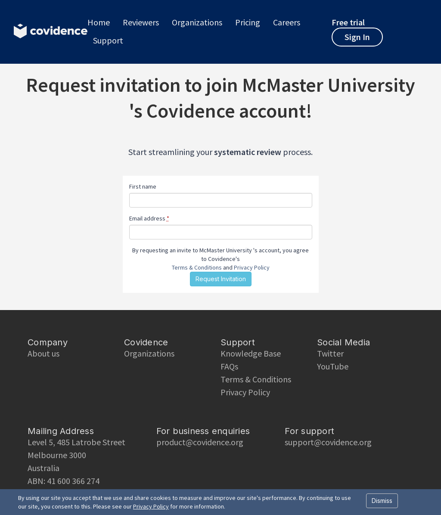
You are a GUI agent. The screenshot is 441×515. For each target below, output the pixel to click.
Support (108, 40)
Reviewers (141, 22)
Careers (286, 22)
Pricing (247, 22)
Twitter (330, 353)
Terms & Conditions (197, 267)
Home (98, 22)
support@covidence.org (328, 442)
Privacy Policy (252, 267)
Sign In (357, 36)
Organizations (197, 22)
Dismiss (382, 500)
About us (43, 353)
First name (142, 186)
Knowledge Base (250, 353)
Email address (149, 218)
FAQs (229, 366)
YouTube (332, 366)
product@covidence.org (199, 442)
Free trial (348, 22)
